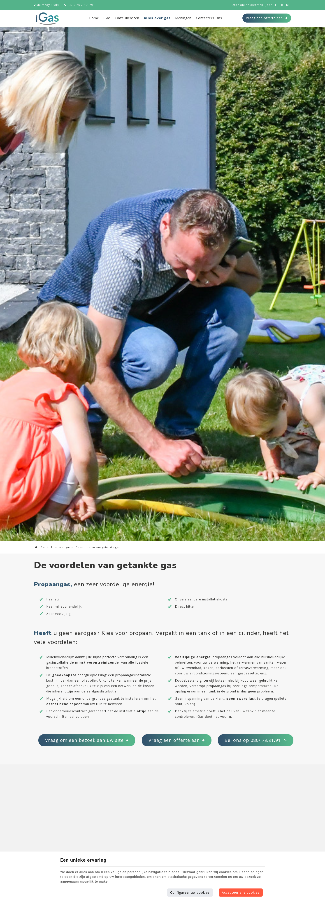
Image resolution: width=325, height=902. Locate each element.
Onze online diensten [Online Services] (247, 5)
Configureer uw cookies (190, 892)
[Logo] (47, 18)
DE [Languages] (288, 5)
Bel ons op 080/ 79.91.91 (256, 740)
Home (94, 18)
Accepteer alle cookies (241, 892)
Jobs (269, 5)
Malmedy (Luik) (46, 5)
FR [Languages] (281, 5)
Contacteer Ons (209, 18)
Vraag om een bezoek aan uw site (86, 740)
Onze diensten (127, 18)
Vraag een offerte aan (267, 18)
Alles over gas (157, 18)
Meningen (183, 18)
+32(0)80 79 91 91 (79, 5)
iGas (107, 18)
